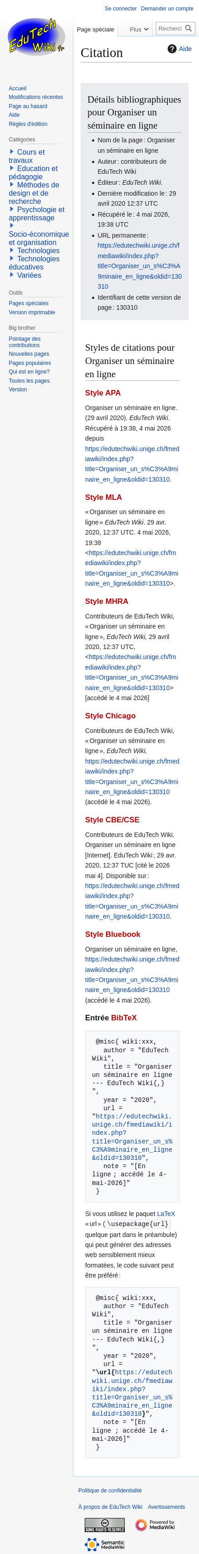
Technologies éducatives (34, 263)
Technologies (38, 251)
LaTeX (166, 1213)
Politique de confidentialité (110, 1490)
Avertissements (166, 1506)
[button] (12, 151)
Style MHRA (106, 601)
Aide (178, 48)
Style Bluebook (112, 934)
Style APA (103, 393)
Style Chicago (110, 716)
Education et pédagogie (33, 173)
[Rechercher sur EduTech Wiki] (175, 28)
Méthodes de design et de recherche (34, 193)
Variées (29, 275)
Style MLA (103, 497)
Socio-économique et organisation (39, 238)
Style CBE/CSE (112, 820)
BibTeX (124, 1017)
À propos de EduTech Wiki (110, 1506)
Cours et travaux (27, 156)
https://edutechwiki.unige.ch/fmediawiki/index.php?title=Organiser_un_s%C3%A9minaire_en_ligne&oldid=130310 (139, 266)
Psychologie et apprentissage (37, 214)
